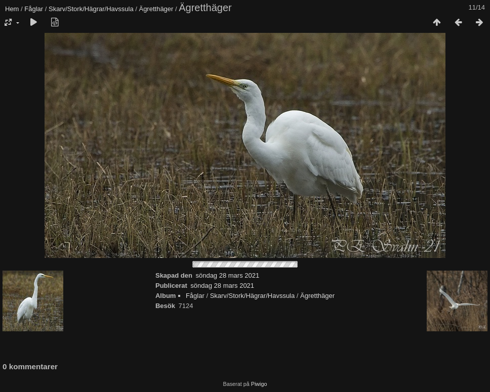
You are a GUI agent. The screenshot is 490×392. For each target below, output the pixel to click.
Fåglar (33, 9)
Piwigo (259, 384)
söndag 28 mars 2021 (227, 275)
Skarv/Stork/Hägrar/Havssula (91, 9)
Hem (12, 9)
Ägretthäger (156, 9)
